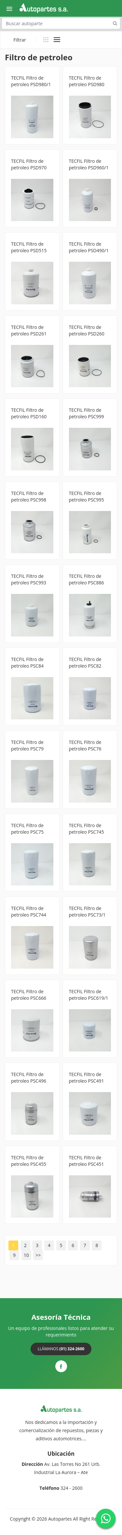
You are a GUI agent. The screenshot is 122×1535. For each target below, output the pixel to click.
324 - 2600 (72, 1488)
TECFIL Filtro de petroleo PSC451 (86, 1160)
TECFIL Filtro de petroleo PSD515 (29, 247)
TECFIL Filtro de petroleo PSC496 (28, 1077)
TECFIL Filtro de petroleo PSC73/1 (87, 911)
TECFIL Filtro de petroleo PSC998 (28, 496)
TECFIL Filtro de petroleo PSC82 (85, 662)
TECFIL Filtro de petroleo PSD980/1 (31, 81)
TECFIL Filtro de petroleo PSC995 (86, 496)
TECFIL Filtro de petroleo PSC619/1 (88, 994)
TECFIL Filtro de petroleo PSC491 (86, 1077)
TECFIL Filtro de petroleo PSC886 (86, 579)
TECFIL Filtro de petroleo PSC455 (28, 1160)
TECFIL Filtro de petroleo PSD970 (29, 164)
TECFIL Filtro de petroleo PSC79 (27, 745)
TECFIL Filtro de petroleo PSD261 (29, 330)
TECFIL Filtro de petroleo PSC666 (28, 994)
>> (38, 1255)
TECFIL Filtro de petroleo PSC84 (27, 662)
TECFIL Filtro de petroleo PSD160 (29, 413)
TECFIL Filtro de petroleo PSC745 (86, 828)
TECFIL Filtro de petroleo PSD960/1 (89, 164)
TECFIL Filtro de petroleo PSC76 (85, 745)
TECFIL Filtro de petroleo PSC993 (28, 579)
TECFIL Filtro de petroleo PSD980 (86, 81)
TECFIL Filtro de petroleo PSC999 (86, 413)
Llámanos (61, 1349)
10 (26, 1255)
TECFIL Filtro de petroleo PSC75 (27, 828)
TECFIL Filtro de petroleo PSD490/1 (89, 247)
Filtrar (19, 40)
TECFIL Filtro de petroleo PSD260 (86, 330)
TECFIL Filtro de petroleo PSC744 (28, 911)
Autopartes (60, 1519)
